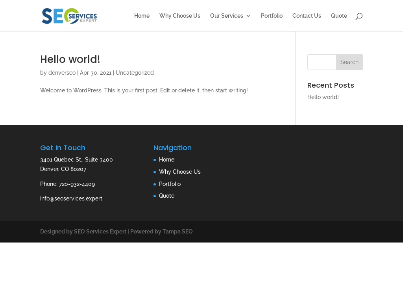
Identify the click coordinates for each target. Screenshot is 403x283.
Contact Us (306, 16)
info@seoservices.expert (71, 198)
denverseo (62, 73)
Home (142, 16)
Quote (339, 16)
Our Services (226, 16)
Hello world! (70, 59)
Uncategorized (135, 73)
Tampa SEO (178, 231)
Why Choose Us (179, 16)
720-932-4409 (77, 184)
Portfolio (272, 16)
